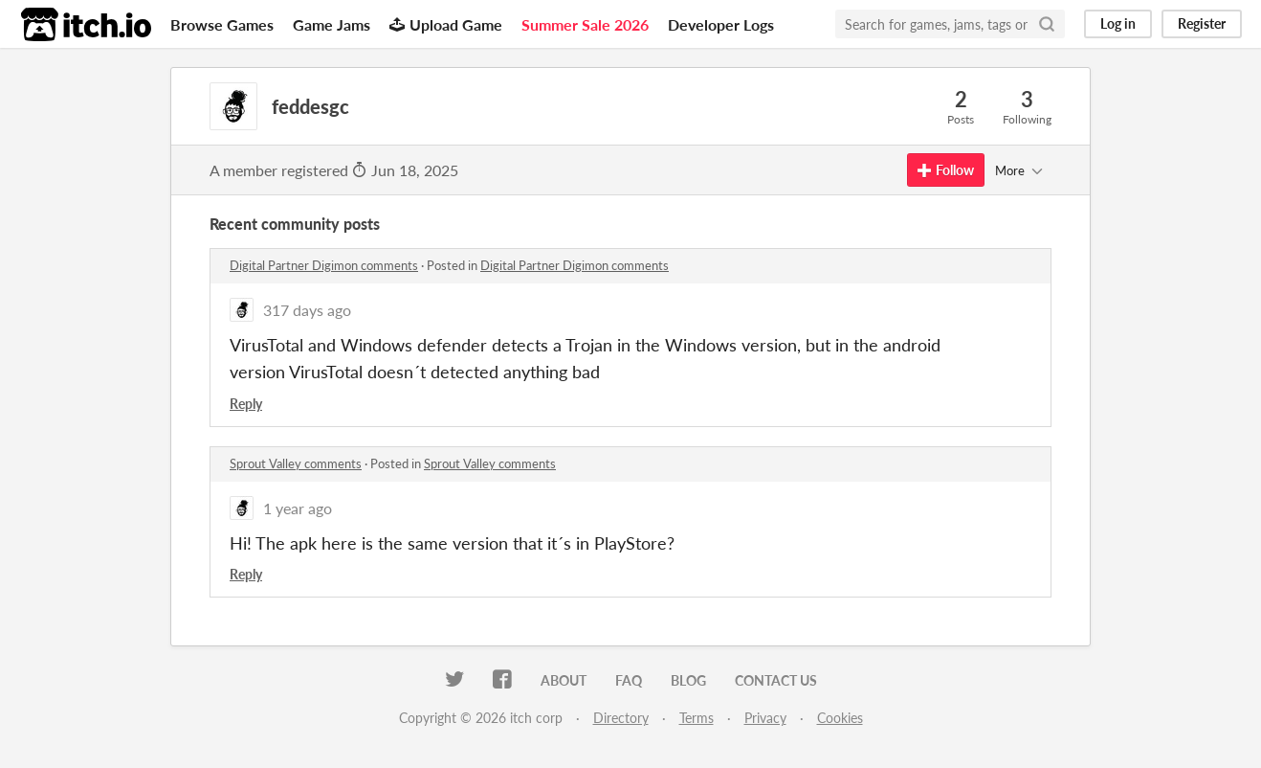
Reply (246, 403)
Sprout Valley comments (296, 463)
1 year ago (297, 508)
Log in (1118, 23)
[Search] (1047, 24)
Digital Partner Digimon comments (324, 265)
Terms (696, 718)
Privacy (765, 718)
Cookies (840, 718)
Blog (688, 680)
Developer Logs (721, 24)
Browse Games (222, 24)
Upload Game (445, 24)
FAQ (628, 680)
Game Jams (331, 24)
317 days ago (307, 310)
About (563, 680)
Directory (621, 718)
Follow (946, 170)
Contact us (776, 680)
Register (1202, 23)
